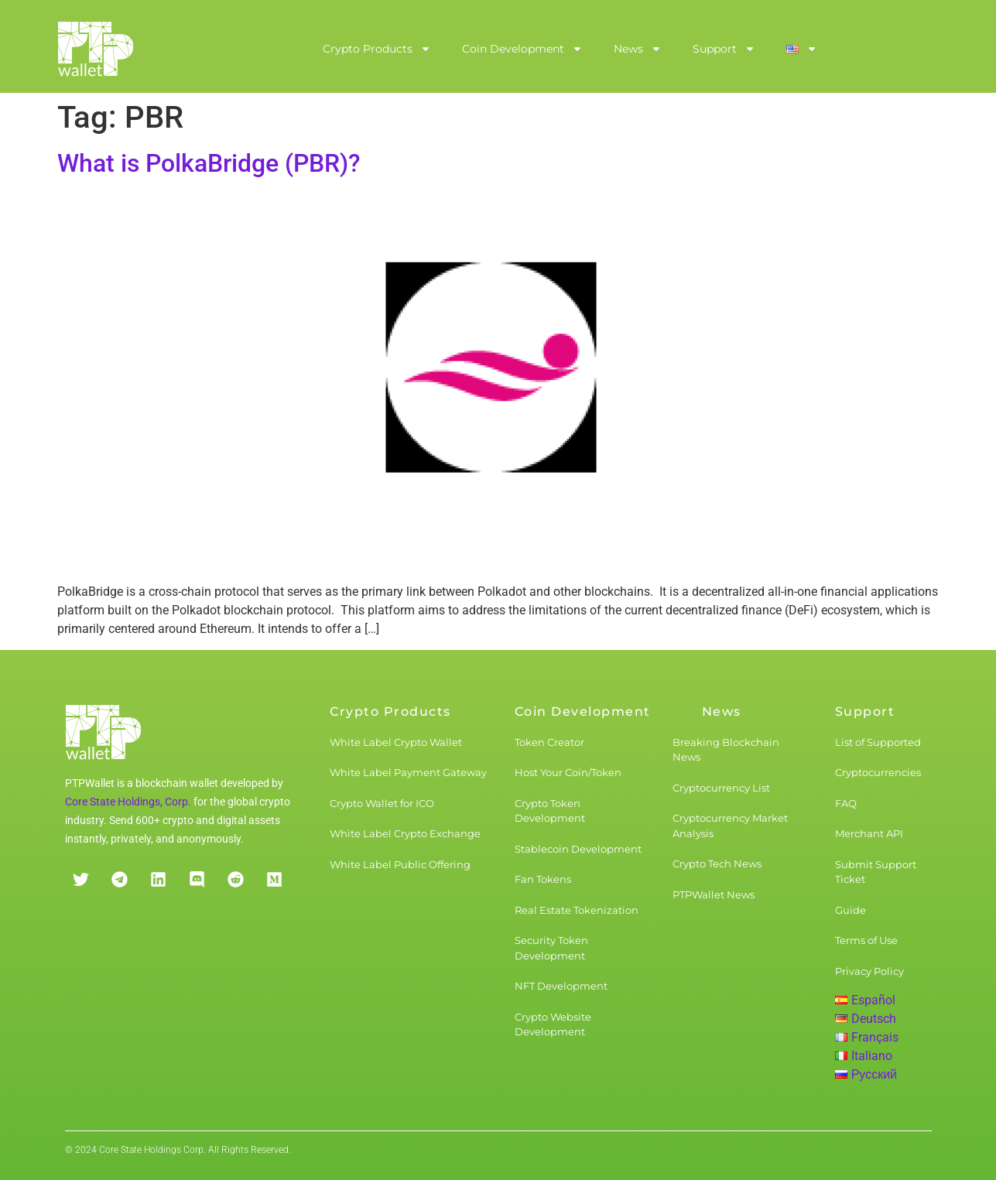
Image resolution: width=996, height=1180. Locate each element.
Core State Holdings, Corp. (128, 801)
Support (724, 49)
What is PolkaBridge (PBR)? (209, 163)
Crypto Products (377, 49)
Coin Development (522, 49)
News (638, 49)
